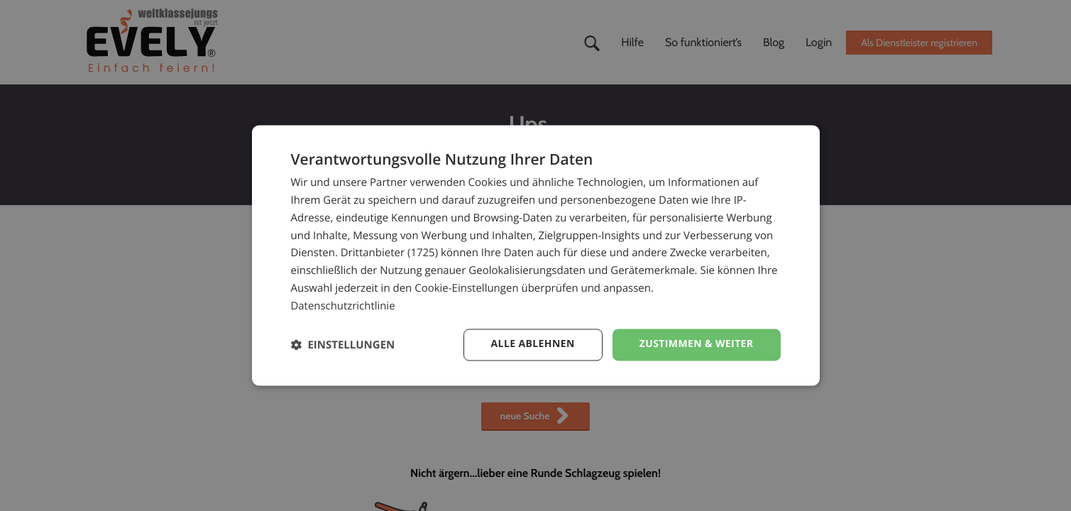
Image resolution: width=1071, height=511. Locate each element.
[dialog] (536, 255)
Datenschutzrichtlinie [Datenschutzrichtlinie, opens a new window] (343, 306)
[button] (343, 345)
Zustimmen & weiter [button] (696, 344)
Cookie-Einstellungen (466, 288)
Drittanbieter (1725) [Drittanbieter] (389, 253)
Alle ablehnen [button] (532, 344)
